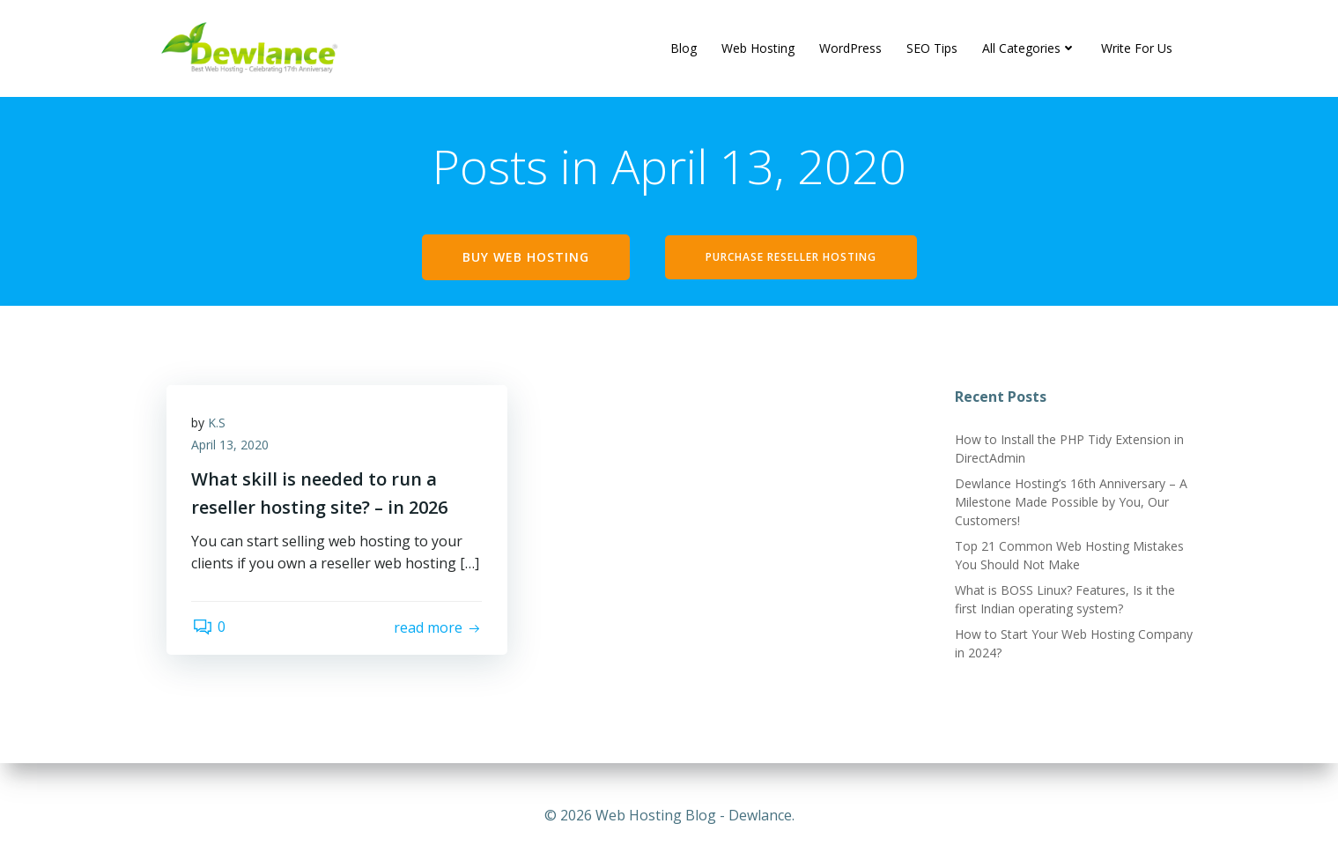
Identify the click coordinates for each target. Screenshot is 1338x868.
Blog (683, 48)
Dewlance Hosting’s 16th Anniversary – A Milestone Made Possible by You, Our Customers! (1070, 503)
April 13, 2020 (231, 448)
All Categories (1029, 48)
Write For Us (1136, 48)
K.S (218, 425)
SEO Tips (931, 48)
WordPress (850, 48)
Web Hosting (758, 48)
